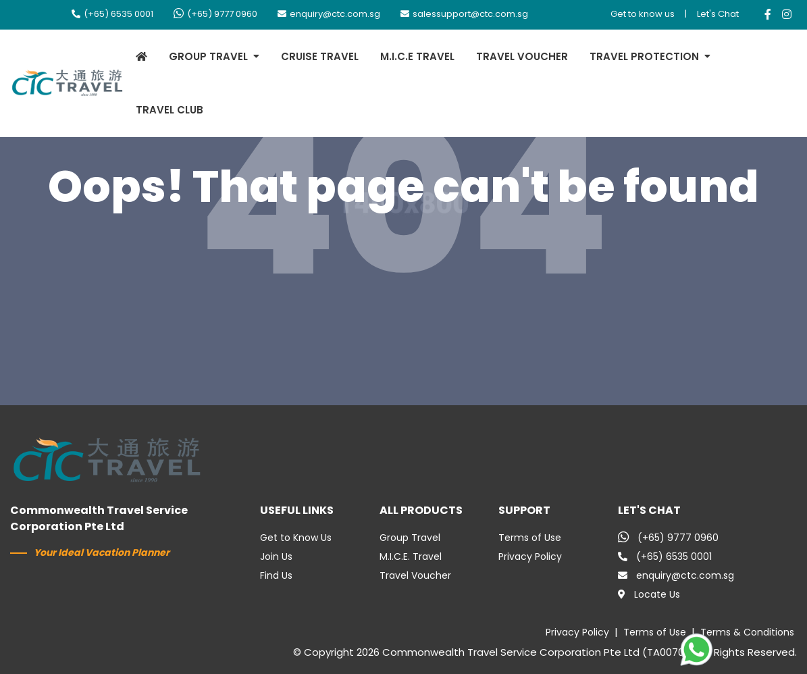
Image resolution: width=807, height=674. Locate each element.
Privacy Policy (530, 556)
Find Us (276, 575)
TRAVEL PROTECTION (644, 56)
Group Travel (410, 537)
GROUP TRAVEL (208, 56)
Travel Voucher (415, 575)
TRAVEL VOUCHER (522, 56)
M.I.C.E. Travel (411, 556)
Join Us (276, 556)
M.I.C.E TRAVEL (417, 56)
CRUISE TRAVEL (320, 56)
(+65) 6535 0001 (112, 13)
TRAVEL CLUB (169, 110)
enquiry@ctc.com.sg (329, 13)
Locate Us (649, 594)
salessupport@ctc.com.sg (464, 13)
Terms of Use (529, 537)
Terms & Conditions (747, 632)
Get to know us (642, 13)
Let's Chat (718, 13)
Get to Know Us (296, 537)
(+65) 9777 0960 (215, 13)
